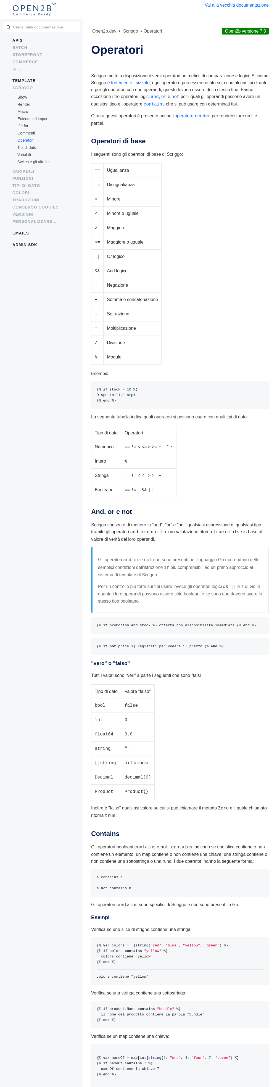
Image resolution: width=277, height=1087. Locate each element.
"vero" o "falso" (110, 649)
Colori (21, 193)
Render (23, 104)
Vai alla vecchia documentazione (237, 5)
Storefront (27, 54)
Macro (22, 111)
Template (24, 80)
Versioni (23, 214)
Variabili (24, 154)
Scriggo (22, 88)
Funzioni (22, 178)
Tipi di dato (26, 147)
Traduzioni (25, 200)
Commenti (26, 133)
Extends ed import (33, 119)
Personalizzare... (34, 221)
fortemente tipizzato (130, 82)
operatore (193, 114)
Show (22, 97)
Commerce (25, 62)
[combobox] (41, 27)
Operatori (25, 140)
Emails (20, 233)
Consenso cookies (35, 207)
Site (17, 69)
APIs (17, 40)
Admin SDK (24, 244)
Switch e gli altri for (33, 162)
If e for (22, 126)
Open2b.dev (104, 31)
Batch (19, 47)
